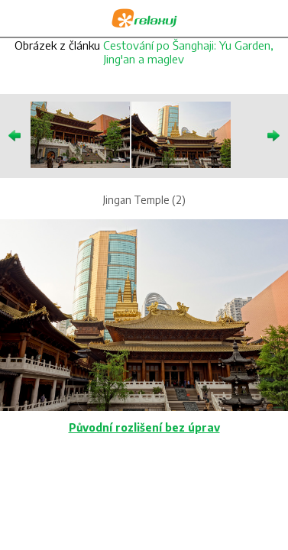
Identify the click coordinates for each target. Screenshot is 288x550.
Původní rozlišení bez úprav (144, 427)
